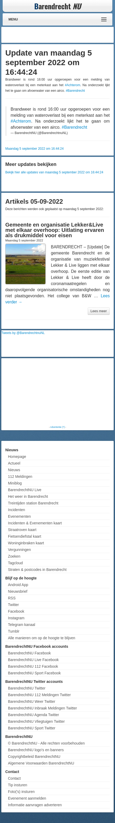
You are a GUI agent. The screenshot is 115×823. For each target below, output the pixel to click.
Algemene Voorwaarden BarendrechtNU (41, 763)
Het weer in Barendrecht (28, 496)
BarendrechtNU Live (24, 490)
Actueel (14, 463)
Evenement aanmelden (27, 798)
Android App (18, 585)
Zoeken (14, 556)
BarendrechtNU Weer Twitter (31, 701)
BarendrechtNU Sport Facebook (34, 673)
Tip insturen (17, 785)
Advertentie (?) (57, 427)
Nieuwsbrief (17, 591)
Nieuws (14, 470)
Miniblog (15, 483)
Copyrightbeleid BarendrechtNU (34, 756)
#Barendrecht (75, 91)
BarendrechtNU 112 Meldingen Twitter (39, 695)
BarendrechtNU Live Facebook (33, 660)
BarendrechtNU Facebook (29, 653)
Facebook (16, 611)
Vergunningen (19, 550)
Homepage (17, 456)
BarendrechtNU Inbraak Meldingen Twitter (42, 708)
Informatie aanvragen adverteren (35, 805)
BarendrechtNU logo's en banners (36, 750)
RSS (12, 598)
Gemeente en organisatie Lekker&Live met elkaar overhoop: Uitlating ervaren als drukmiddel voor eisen (54, 230)
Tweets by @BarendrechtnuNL (23, 333)
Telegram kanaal (21, 625)
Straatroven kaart (22, 530)
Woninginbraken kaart (26, 543)
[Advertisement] (70, 34)
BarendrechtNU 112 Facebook (33, 666)
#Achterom (72, 85)
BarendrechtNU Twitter (26, 688)
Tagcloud (15, 563)
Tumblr (13, 631)
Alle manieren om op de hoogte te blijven (41, 638)
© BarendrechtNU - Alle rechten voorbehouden (46, 743)
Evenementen (19, 516)
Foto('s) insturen (21, 791)
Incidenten (16, 510)
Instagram (16, 618)
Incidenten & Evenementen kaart (35, 523)
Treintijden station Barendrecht (33, 503)
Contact (14, 778)
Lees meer (99, 311)
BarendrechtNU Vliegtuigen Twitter (36, 721)
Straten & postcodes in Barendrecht (37, 569)
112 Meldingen (20, 476)
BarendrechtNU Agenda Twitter (33, 715)
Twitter (13, 605)
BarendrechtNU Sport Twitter (31, 728)
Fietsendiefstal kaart (24, 536)
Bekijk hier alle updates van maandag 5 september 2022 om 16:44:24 (54, 172)
